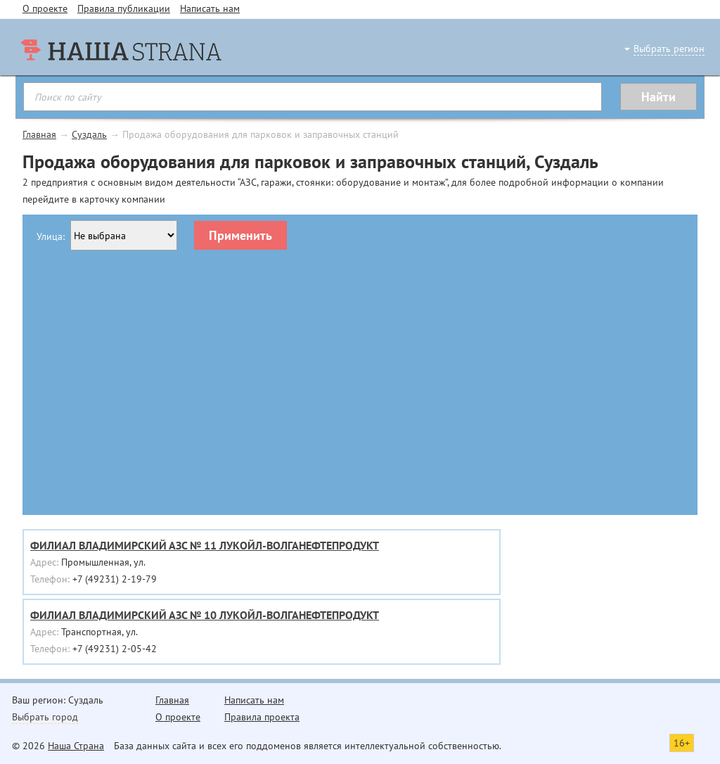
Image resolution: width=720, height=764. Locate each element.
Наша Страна (76, 745)
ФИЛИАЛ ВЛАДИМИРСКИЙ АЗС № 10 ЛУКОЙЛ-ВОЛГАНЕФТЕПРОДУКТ (204, 615)
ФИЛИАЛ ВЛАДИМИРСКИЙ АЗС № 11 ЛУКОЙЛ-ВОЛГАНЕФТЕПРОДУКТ (204, 545)
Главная (39, 134)
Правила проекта (262, 717)
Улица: (51, 236)
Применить (240, 235)
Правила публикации (123, 8)
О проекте (45, 8)
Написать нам (210, 8)
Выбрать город (45, 717)
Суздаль (89, 134)
